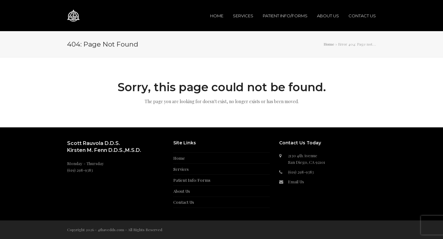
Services (181, 169)
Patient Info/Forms (191, 180)
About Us (181, 191)
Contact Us (183, 202)
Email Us (296, 181)
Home (329, 44)
